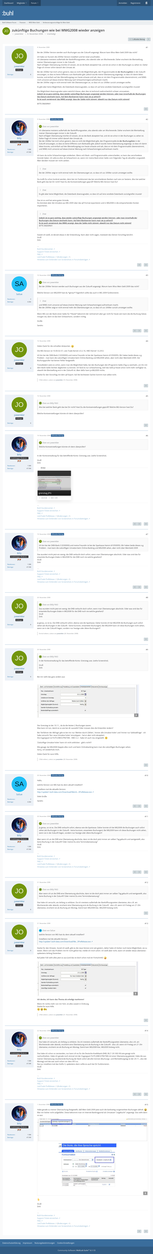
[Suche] (146, 3)
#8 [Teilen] (147, 597)
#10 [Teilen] (146, 775)
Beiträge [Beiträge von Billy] (10, 152)
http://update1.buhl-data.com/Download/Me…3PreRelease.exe (65, 941)
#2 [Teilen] (147, 119)
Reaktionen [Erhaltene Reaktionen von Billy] (11, 149)
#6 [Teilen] (147, 435)
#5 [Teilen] (147, 396)
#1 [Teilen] (147, 47)
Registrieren (135, 3)
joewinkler (19, 34)
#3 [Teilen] (147, 275)
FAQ (39, 254)
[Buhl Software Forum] (76, 13)
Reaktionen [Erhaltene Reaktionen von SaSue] (11, 299)
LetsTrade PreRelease (46, 257)
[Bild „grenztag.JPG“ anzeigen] (54, 485)
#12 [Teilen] (146, 882)
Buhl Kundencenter (45, 249)
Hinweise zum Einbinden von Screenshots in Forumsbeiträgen (62, 259)
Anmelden (123, 3)
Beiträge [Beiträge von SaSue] (10, 302)
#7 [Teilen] (147, 534)
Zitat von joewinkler (50, 126)
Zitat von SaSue (48, 930)
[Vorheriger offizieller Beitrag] (135, 330)
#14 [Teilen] (146, 1030)
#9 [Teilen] (147, 649)
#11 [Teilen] (146, 816)
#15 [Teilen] (146, 1104)
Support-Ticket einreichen (47, 251)
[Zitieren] (146, 109)
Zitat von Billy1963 (50, 403)
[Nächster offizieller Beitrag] (139, 265)
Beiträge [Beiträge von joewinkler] (10, 74)
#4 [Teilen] (147, 341)
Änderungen (63, 257)
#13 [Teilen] (146, 923)
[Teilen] (148, 39)
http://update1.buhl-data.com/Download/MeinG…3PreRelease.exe (64, 792)
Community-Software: (76, 1250)
